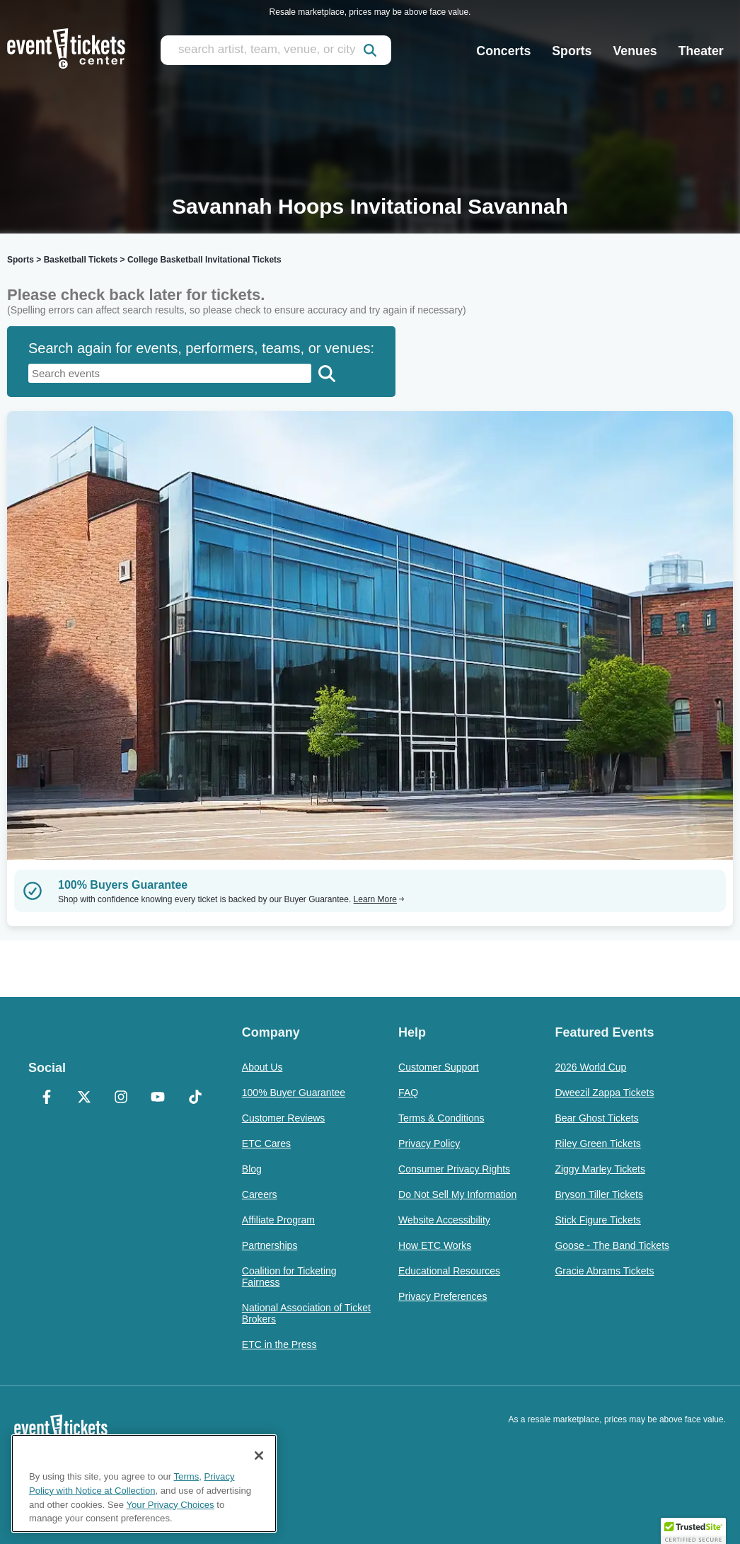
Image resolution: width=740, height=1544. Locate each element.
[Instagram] (121, 1098)
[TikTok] (194, 1098)
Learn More (379, 899)
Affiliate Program (278, 1220)
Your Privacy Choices (170, 1504)
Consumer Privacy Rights (454, 1169)
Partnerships (270, 1245)
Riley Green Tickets (597, 1143)
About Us (262, 1067)
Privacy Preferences (442, 1296)
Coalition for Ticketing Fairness (289, 1276)
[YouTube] (157, 1098)
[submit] (370, 50)
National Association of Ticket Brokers (306, 1313)
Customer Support (438, 1067)
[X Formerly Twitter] (83, 1098)
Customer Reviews (283, 1118)
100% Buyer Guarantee (293, 1092)
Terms (187, 1476)
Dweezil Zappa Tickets (604, 1092)
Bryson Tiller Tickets (598, 1194)
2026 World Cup (590, 1067)
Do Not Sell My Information (457, 1194)
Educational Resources (449, 1271)
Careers (259, 1194)
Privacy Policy (429, 1143)
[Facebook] (46, 1098)
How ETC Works (434, 1245)
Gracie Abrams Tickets (604, 1271)
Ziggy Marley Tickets (600, 1169)
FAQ (408, 1092)
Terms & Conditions (441, 1118)
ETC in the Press (279, 1344)
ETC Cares (266, 1143)
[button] (693, 1530)
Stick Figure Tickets (597, 1220)
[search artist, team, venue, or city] (276, 50)
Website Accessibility (444, 1220)
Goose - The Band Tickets (612, 1245)
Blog (252, 1169)
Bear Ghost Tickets (596, 1118)
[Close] (258, 1455)
